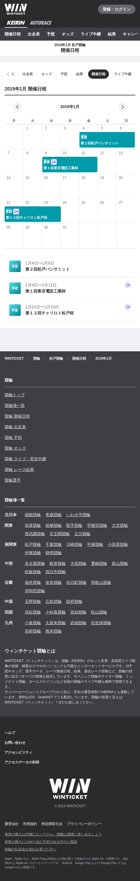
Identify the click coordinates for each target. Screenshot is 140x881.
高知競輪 (78, 612)
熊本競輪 (54, 631)
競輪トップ (15, 395)
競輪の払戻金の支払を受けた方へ (30, 849)
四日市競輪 (56, 571)
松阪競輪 (33, 571)
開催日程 (13, 34)
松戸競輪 (33, 544)
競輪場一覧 (15, 405)
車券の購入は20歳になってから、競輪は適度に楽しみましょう (53, 834)
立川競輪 (82, 533)
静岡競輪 (54, 552)
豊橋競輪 (99, 563)
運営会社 (11, 824)
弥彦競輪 (33, 525)
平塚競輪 (95, 544)
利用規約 (30, 824)
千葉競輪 (54, 544)
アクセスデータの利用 (22, 762)
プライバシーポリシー (84, 824)
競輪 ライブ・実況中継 (25, 458)
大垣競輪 (78, 563)
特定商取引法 (51, 824)
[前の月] (17, 107)
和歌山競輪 (101, 582)
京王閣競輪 (60, 533)
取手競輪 (74, 525)
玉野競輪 (33, 601)
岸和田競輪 (35, 590)
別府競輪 (33, 631)
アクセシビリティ (18, 752)
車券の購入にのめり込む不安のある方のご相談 (41, 842)
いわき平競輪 (78, 514)
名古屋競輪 (35, 563)
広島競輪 (54, 601)
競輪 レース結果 (19, 469)
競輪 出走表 (15, 427)
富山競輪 (120, 563)
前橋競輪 (54, 525)
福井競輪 (33, 582)
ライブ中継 (91, 34)
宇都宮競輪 (97, 525)
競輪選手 (13, 480)
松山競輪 (99, 612)
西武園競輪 (35, 533)
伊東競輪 (33, 552)
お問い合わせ (15, 743)
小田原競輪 (118, 544)
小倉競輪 (33, 622)
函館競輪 (33, 514)
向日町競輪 (76, 582)
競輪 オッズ (15, 448)
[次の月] (122, 107)
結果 (112, 34)
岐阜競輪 (58, 563)
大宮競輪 (120, 525)
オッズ (68, 34)
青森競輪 (54, 514)
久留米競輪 (56, 622)
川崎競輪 (74, 544)
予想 (51, 34)
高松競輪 (33, 612)
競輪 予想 (13, 437)
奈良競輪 (54, 582)
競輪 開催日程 (17, 416)
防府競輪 (74, 601)
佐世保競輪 (101, 622)
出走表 (34, 34)
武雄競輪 (78, 622)
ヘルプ (10, 733)
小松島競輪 (56, 612)
